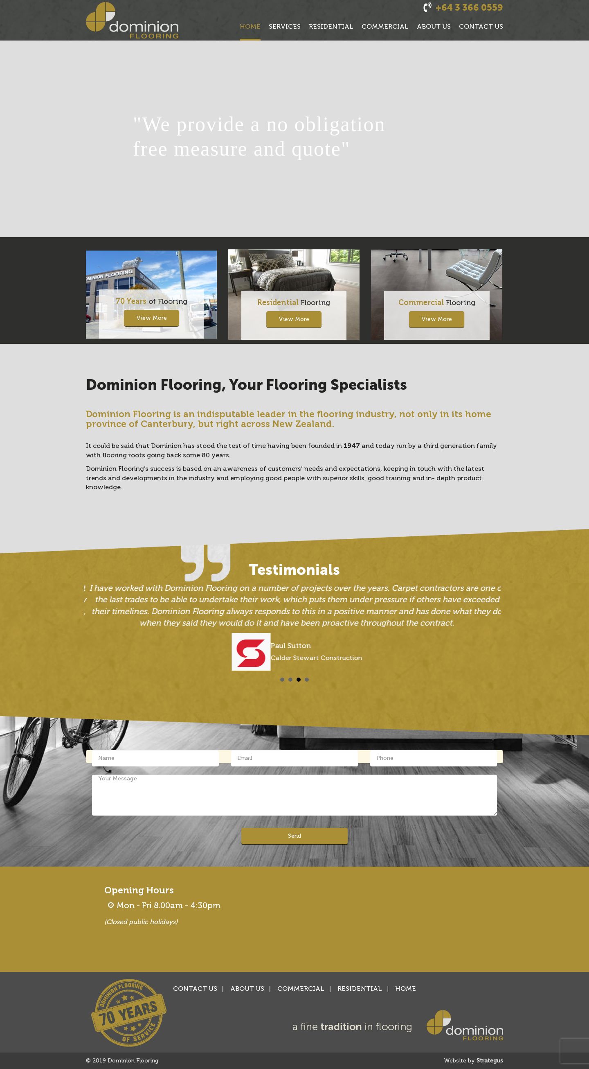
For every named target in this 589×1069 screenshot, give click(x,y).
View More (151, 317)
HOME (250, 26)
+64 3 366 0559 (469, 7)
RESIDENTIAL (331, 26)
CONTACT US (481, 26)
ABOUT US (434, 26)
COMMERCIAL (385, 26)
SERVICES (285, 26)
